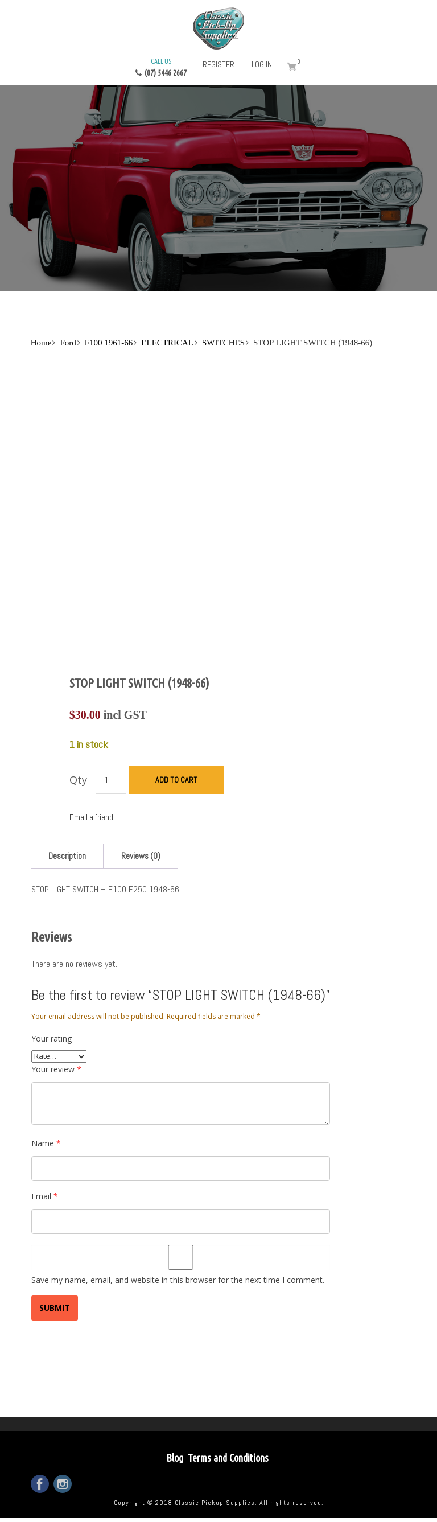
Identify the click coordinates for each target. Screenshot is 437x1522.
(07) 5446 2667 (161, 66)
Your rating (51, 1038)
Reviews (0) (140, 855)
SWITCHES (223, 342)
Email (44, 1196)
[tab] (67, 856)
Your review (56, 1069)
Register (218, 64)
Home (41, 342)
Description (67, 855)
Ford (68, 342)
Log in (262, 64)
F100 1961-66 (109, 342)
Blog (174, 1457)
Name (46, 1143)
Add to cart (176, 780)
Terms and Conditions (228, 1457)
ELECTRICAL (167, 342)
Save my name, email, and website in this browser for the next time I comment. (177, 1279)
